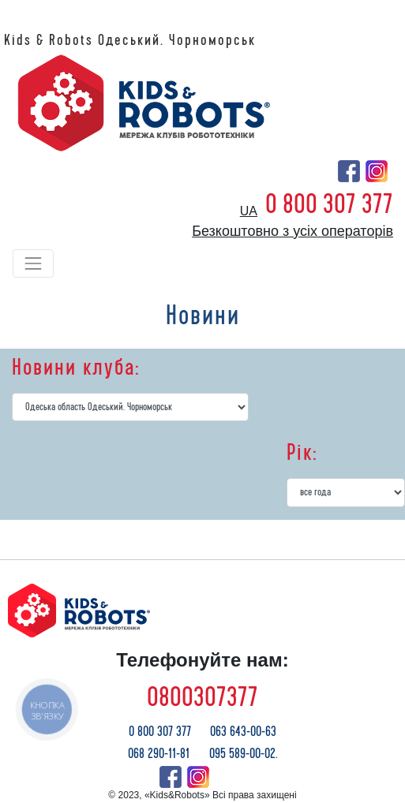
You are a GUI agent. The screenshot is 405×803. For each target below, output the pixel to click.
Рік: (302, 453)
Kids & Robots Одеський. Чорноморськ (130, 40)
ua (248, 211)
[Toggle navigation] (33, 263)
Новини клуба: (76, 367)
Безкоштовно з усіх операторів (292, 231)
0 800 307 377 (329, 204)
